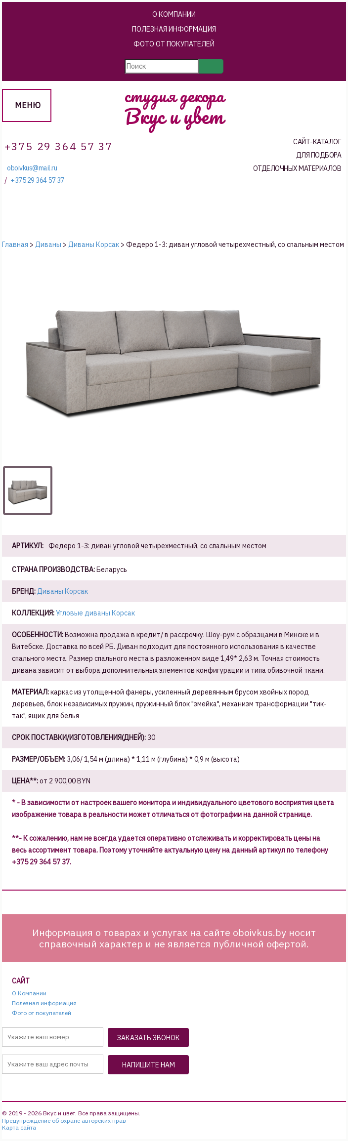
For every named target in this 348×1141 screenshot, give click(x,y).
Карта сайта (19, 1127)
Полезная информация (174, 29)
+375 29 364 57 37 (37, 180)
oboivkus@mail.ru (32, 168)
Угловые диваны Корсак (95, 613)
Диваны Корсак (62, 591)
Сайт (21, 981)
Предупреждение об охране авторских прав (64, 1120)
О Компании (174, 14)
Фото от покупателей (174, 44)
